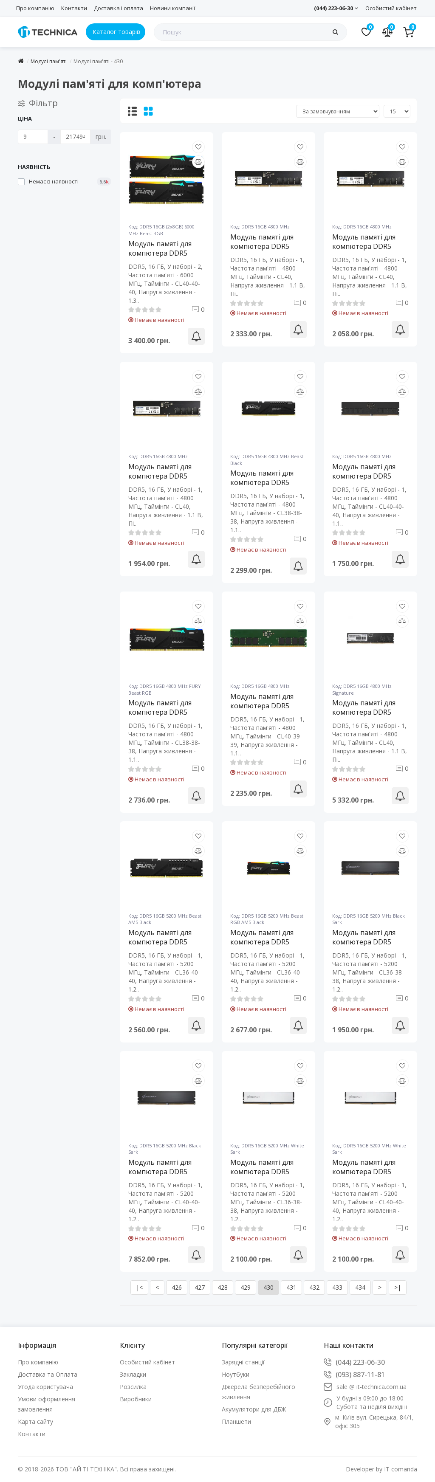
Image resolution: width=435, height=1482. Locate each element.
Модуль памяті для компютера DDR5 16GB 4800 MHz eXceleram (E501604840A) (363, 476)
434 (360, 1287)
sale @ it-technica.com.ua (371, 1387)
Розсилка (133, 1387)
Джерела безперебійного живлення (258, 1392)
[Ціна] (33, 137)
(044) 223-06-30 (336, 8)
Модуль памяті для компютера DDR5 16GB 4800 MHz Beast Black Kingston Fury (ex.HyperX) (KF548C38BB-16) (265, 482)
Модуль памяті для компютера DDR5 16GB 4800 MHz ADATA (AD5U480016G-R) (267, 246)
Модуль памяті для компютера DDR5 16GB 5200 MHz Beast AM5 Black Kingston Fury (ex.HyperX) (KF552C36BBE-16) (163, 942)
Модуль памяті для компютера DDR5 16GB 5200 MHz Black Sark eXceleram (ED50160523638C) (366, 942)
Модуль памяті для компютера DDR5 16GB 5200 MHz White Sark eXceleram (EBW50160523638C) (265, 1172)
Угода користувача (45, 1387)
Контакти (74, 8)
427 (200, 1287)
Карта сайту (35, 1421)
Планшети (236, 1421)
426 (177, 1287)
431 (291, 1287)
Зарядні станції (243, 1362)
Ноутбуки (235, 1374)
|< (139, 1287)
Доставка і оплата (118, 8)
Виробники (136, 1399)
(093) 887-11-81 (360, 1374)
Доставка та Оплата (47, 1374)
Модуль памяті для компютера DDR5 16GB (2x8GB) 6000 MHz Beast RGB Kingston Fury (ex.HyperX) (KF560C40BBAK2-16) (161, 253)
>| (397, 1287)
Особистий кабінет (391, 8)
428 (223, 1287)
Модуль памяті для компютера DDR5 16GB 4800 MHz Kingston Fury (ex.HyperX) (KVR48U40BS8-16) (262, 706)
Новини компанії (172, 8)
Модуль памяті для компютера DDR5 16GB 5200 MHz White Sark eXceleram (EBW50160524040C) (367, 1172)
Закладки (133, 1374)
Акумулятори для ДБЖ (254, 1409)
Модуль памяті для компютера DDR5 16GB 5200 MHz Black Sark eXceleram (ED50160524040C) (163, 1172)
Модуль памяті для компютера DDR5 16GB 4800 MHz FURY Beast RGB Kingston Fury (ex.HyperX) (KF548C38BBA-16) (162, 712)
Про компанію (35, 8)
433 (337, 1287)
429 (245, 1287)
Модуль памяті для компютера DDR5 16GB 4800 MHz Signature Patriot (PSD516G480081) (363, 712)
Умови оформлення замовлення (46, 1404)
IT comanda (400, 1469)
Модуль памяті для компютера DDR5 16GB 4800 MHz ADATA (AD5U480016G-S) (369, 246)
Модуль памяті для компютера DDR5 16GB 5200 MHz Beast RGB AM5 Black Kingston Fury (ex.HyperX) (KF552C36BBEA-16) (265, 942)
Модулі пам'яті (49, 61)
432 (314, 1287)
